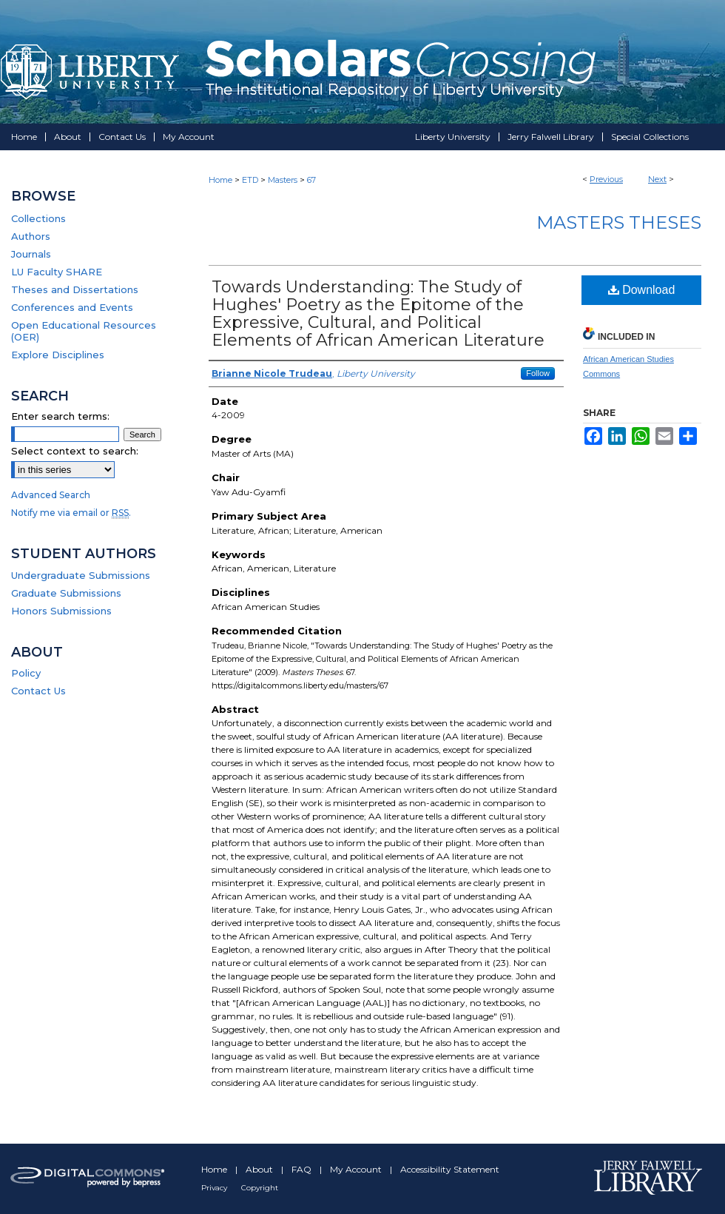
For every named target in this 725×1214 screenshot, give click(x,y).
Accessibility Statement (449, 1169)
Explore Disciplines (57, 354)
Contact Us (38, 691)
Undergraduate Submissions (80, 575)
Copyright (259, 1188)
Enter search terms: (60, 416)
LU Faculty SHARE (56, 272)
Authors (30, 236)
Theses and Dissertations (74, 289)
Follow (538, 373)
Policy (26, 673)
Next (657, 179)
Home (220, 180)
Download (641, 290)
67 (311, 180)
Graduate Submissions (66, 593)
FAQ (302, 1169)
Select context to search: (74, 451)
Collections (38, 218)
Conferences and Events (72, 307)
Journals (31, 254)
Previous (606, 179)
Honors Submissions (61, 611)
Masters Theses (618, 222)
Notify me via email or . (71, 512)
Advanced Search (50, 494)
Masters (282, 180)
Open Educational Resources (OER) (83, 331)
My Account (357, 1169)
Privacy (215, 1188)
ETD (250, 180)
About (260, 1169)
